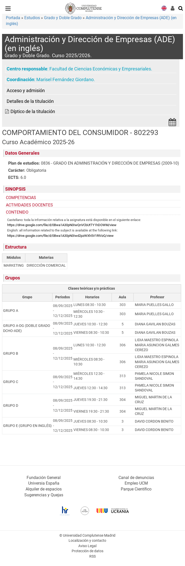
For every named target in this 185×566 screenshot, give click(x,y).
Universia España (43, 483)
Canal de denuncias (136, 477)
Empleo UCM (136, 483)
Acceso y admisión (26, 90)
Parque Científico (136, 489)
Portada (13, 17)
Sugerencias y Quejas (43, 495)
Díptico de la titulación (32, 111)
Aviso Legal (87, 546)
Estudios (32, 17)
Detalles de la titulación (30, 101)
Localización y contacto (87, 540)
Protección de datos (87, 551)
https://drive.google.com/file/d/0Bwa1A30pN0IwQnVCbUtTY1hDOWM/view (61, 225)
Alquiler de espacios (44, 489)
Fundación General (44, 477)
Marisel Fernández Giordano (65, 79)
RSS (92, 556)
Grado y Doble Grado (63, 17)
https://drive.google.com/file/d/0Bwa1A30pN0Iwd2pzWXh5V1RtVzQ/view (60, 236)
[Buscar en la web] (181, 8)
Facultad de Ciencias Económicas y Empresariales (100, 68)
